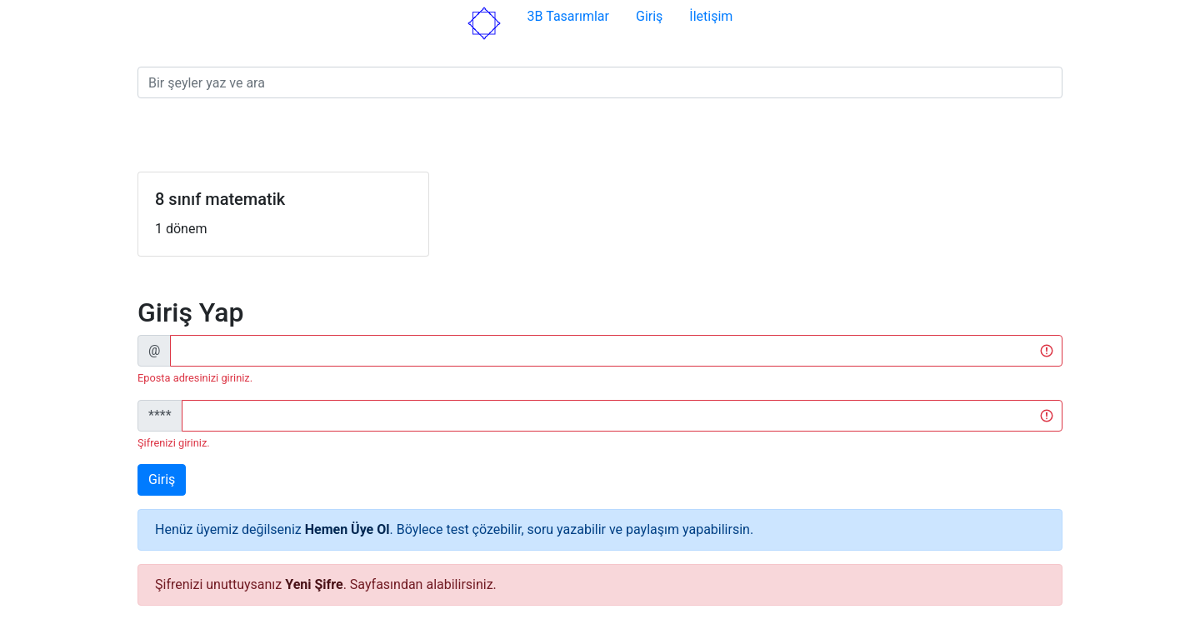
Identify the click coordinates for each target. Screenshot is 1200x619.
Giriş (649, 16)
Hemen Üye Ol (347, 529)
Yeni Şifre (313, 584)
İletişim (710, 16)
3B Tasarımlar (568, 16)
